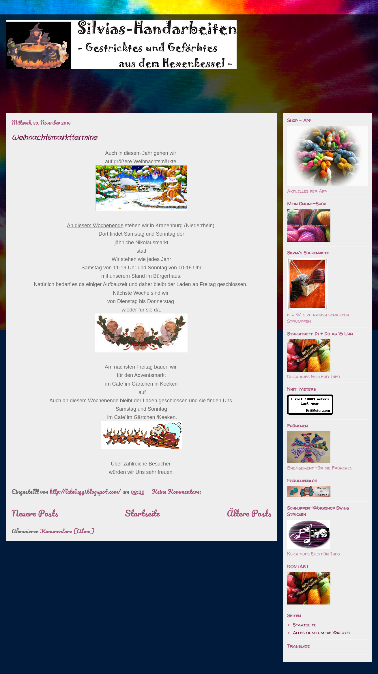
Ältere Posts (249, 513)
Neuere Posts (35, 513)
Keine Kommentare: (177, 491)
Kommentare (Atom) (67, 531)
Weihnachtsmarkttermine (54, 138)
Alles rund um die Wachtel (322, 632)
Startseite (142, 513)
